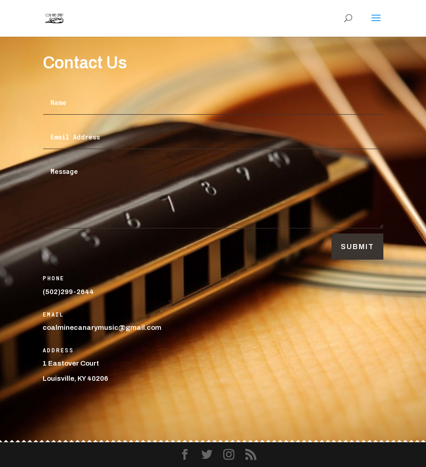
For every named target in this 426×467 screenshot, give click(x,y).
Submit (357, 246)
